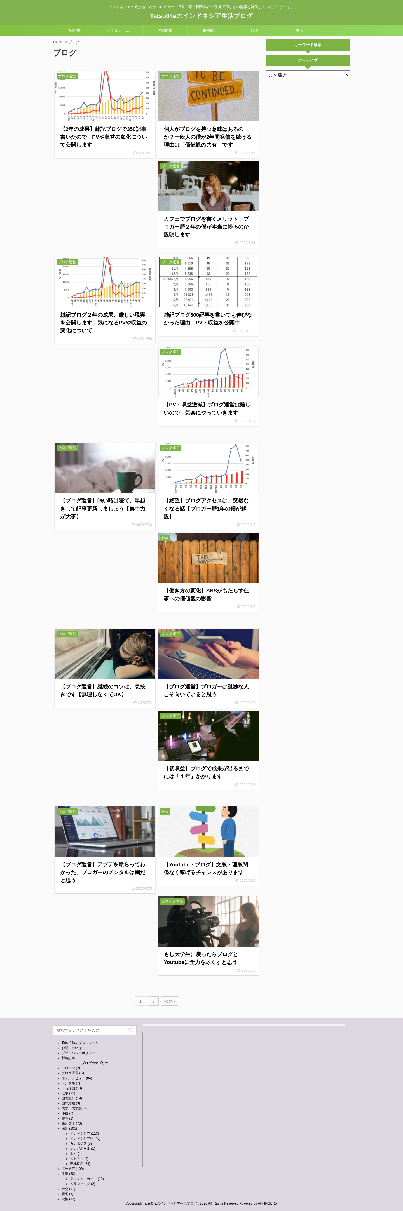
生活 (299, 30)
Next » (170, 1001)
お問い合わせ (72, 1048)
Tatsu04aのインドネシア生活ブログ (201, 15)
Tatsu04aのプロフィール (80, 1043)
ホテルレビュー (120, 30)
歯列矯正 (210, 30)
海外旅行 (75, 30)
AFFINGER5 (267, 1203)
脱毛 (254, 30)
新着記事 (68, 1058)
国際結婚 (165, 30)
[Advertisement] (105, 207)
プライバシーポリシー (78, 1053)
